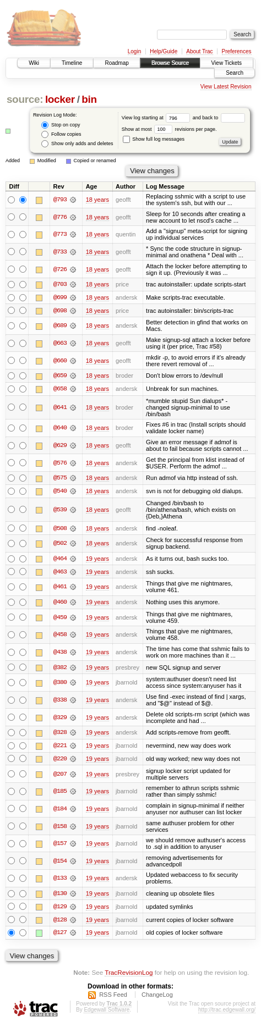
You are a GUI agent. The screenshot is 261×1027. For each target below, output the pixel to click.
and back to (219, 117)
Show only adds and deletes (77, 143)
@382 (60, 668)
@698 (60, 310)
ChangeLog (157, 996)
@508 (60, 528)
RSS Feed (113, 996)
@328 (60, 734)
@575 (60, 478)
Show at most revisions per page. (169, 129)
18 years (97, 199)
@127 (60, 935)
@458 (60, 636)
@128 (60, 922)
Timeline (72, 63)
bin (88, 99)
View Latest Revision (226, 87)
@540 (60, 492)
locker (60, 99)
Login (134, 51)
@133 (60, 880)
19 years (97, 559)
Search (234, 73)
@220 (60, 760)
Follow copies (61, 134)
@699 (60, 297)
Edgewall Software (106, 1012)
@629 (60, 445)
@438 (60, 653)
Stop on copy (60, 125)
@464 (60, 559)
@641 (60, 408)
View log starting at (157, 117)
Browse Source (170, 63)
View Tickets (226, 63)
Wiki (34, 63)
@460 (60, 603)
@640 (60, 428)
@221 (60, 747)
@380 (60, 684)
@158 (60, 828)
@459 (60, 618)
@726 (60, 269)
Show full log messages (153, 139)
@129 (60, 908)
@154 (60, 862)
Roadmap (116, 63)
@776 (60, 217)
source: (25, 99)
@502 (60, 544)
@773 (60, 234)
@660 (60, 360)
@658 (60, 389)
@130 (60, 895)
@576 (60, 463)
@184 (60, 810)
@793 (60, 199)
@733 (60, 251)
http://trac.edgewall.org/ (226, 1012)
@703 (60, 284)
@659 (60, 376)
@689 (60, 326)
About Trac (199, 51)
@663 (60, 343)
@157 (60, 845)
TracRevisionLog (129, 975)
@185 (60, 793)
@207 (60, 775)
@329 (60, 719)
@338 (60, 701)
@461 (60, 588)
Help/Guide (163, 51)
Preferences (237, 51)
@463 (60, 572)
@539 (60, 510)
